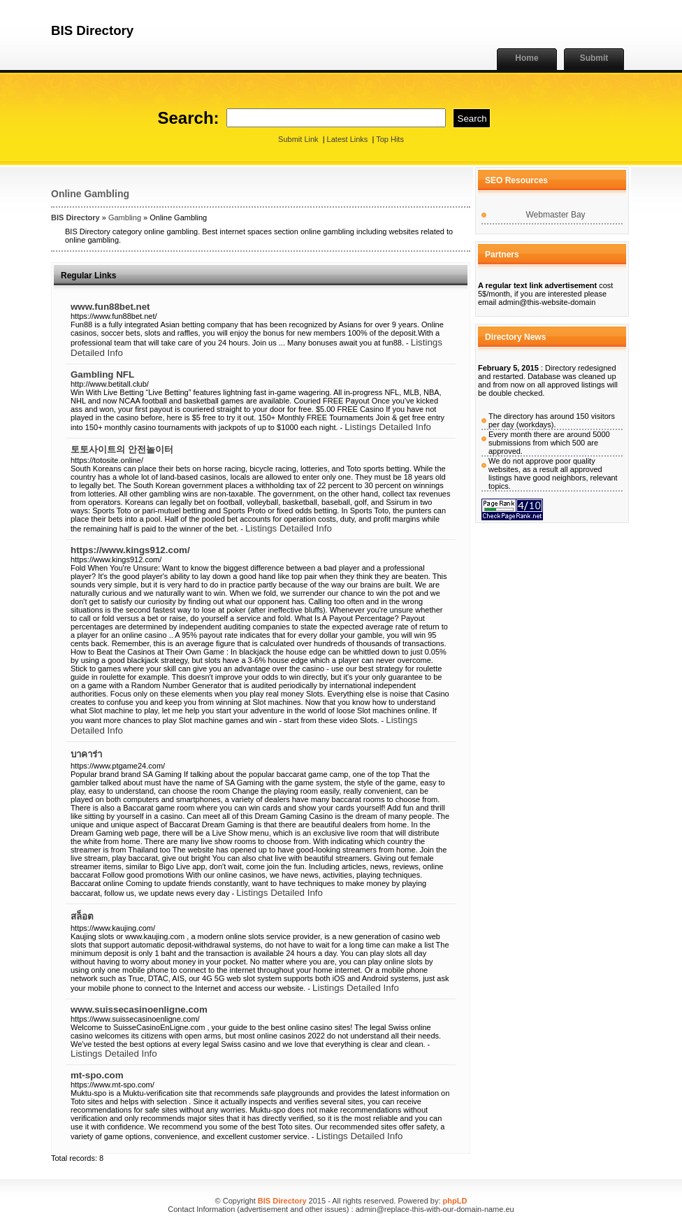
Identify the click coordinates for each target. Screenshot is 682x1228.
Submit (594, 58)
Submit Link (298, 139)
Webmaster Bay (555, 215)
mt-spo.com (97, 1075)
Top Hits (390, 139)
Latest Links (347, 139)
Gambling (124, 217)
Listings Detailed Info (387, 427)
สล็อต (82, 916)
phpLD (455, 1201)
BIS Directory (75, 217)
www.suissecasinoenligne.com (139, 1009)
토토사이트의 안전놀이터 (122, 449)
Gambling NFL (102, 374)
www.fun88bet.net (110, 306)
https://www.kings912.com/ (130, 550)
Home (526, 58)
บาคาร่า (86, 754)
